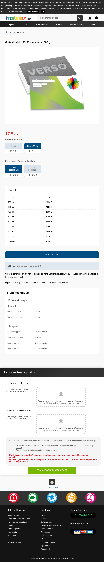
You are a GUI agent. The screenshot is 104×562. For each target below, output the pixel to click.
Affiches (24, 24)
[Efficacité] (90, 497)
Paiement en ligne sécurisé (18, 522)
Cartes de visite (40, 24)
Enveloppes (45, 532)
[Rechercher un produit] (80, 18)
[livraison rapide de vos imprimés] (71, 497)
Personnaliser (52, 254)
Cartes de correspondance (51, 525)
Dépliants (58, 24)
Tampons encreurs (48, 542)
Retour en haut (52, 484)
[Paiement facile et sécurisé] (13, 497)
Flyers (11, 24)
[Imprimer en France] (52, 497)
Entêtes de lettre (47, 529)
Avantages (12, 535)
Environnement (14, 539)
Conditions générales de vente (19, 519)
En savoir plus (33, 11)
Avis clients (12, 532)
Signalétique (45, 546)
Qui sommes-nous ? (15, 515)
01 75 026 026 (83, 515)
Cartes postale (46, 535)
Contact (11, 525)
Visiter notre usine (15, 542)
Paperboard (45, 549)
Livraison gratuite (14, 529)
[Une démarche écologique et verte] (32, 497)
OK (43, 11)
